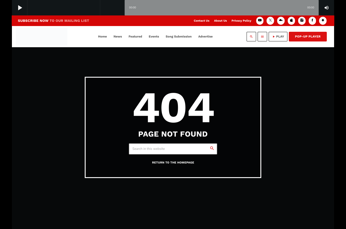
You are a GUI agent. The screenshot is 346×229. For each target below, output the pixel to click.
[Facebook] (312, 20)
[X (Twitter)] (270, 20)
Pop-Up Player (308, 36)
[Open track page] (120, 8)
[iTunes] (291, 20)
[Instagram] (302, 20)
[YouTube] (260, 20)
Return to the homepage (173, 162)
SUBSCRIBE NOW (53, 21)
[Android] (323, 20)
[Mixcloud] (281, 20)
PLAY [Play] (278, 36)
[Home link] (41, 36)
